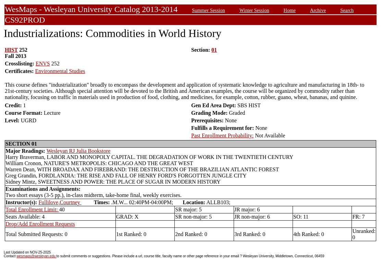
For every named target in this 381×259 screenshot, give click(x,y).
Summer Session (208, 10)
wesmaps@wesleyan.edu (36, 256)
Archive (318, 10)
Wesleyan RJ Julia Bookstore (79, 151)
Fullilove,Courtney (59, 202)
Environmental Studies (60, 71)
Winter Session (254, 10)
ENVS (43, 63)
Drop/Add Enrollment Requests (40, 224)
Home (290, 10)
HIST (11, 50)
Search (347, 10)
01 (214, 50)
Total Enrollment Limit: (32, 209)
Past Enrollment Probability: (222, 135)
